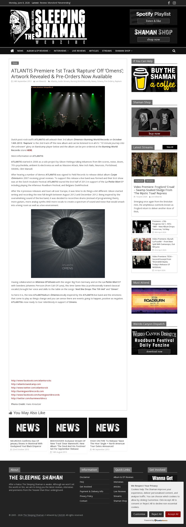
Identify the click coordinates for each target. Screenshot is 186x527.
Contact (83, 500)
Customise (139, 514)
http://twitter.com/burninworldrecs (29, 398)
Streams (107, 50)
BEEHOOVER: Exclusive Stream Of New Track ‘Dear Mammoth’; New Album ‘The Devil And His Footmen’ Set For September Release (68, 444)
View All (170, 147)
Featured (139, 181)
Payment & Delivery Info (91, 491)
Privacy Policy (86, 496)
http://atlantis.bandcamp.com (26, 384)
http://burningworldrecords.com (27, 391)
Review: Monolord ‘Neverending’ (55, 2)
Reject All (156, 514)
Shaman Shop (122, 50)
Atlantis (54, 81)
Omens (100, 81)
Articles (94, 50)
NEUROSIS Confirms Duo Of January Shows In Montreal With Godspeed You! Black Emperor (26, 443)
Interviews (60, 50)
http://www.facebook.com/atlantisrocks (31, 380)
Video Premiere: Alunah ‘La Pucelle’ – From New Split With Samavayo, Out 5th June (163, 242)
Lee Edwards (40, 81)
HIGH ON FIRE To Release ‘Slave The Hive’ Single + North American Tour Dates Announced (107, 443)
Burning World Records (80, 81)
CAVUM (61, 515)
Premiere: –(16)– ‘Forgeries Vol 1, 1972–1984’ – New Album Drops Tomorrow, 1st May (163, 225)
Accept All (173, 514)
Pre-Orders (109, 81)
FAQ (82, 481)
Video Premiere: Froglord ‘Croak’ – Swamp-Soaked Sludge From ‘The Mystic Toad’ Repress (154, 190)
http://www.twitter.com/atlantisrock (29, 387)
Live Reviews (79, 50)
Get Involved (86, 486)
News (20, 50)
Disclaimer (85, 477)
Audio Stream (63, 81)
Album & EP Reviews (37, 50)
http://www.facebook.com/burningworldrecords (35, 394)
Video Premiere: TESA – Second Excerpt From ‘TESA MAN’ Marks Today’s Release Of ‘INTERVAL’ (162, 262)
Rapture (118, 81)
